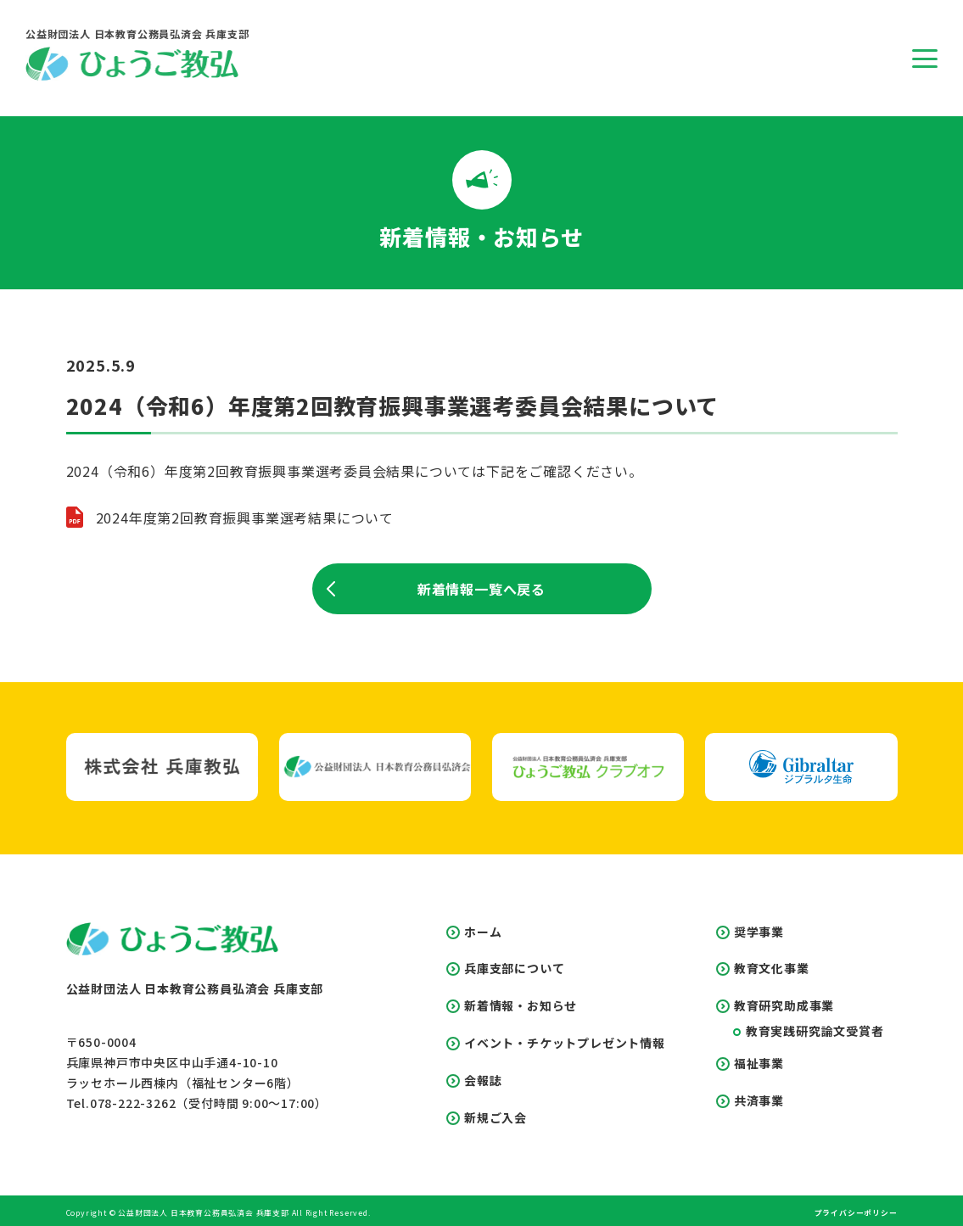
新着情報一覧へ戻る (436, 589)
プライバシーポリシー (856, 1211)
